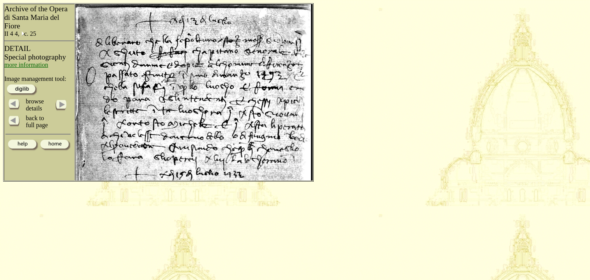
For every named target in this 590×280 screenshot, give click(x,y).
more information (26, 64)
